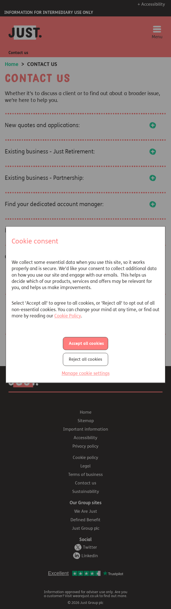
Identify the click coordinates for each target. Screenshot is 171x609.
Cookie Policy (67, 316)
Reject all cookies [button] (85, 359)
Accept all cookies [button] (86, 343)
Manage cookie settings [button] (86, 373)
